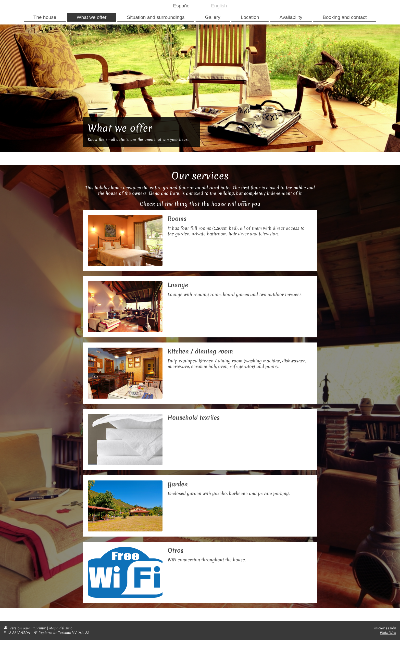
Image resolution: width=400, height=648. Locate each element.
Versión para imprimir (25, 628)
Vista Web (388, 632)
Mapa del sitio (60, 628)
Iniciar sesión (385, 628)
